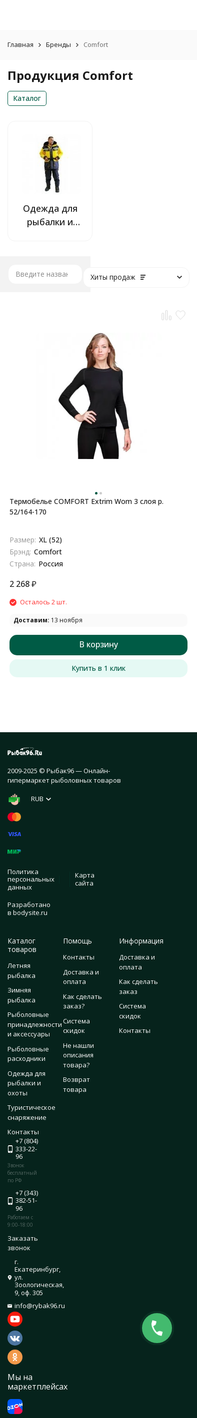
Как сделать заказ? (82, 1001)
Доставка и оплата (81, 976)
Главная (21, 44)
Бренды (58, 44)
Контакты (78, 956)
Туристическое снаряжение (32, 1112)
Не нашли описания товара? (78, 1055)
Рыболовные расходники (28, 1053)
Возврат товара (76, 1084)
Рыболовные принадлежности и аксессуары (35, 1024)
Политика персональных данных (31, 879)
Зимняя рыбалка (22, 994)
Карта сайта (84, 879)
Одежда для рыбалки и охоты (27, 1083)
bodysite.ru (30, 912)
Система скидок (76, 1025)
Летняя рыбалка (22, 970)
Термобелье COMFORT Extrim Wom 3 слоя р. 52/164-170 (87, 506)
